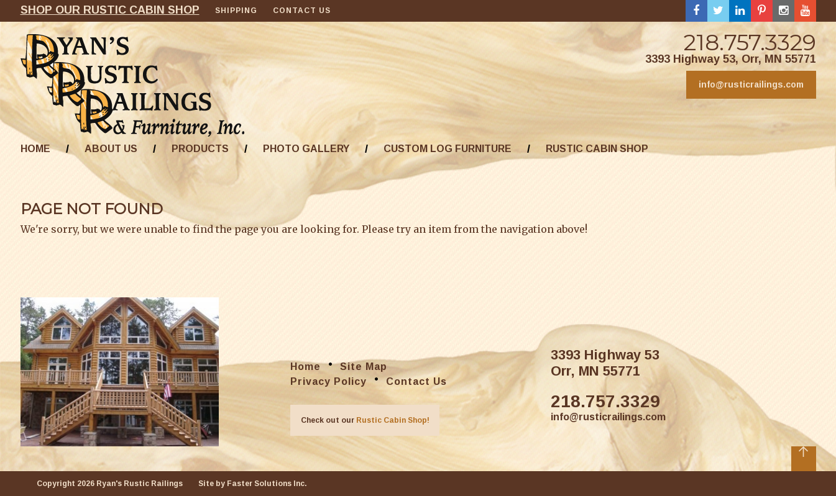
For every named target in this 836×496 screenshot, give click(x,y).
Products (200, 148)
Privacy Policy (328, 381)
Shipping (236, 10)
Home (35, 148)
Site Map (363, 366)
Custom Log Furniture (448, 148)
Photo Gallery (306, 148)
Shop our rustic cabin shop (110, 10)
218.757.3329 (750, 42)
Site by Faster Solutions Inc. (252, 483)
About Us (111, 148)
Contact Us (302, 10)
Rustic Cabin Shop (597, 148)
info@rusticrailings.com (751, 84)
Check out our (365, 420)
